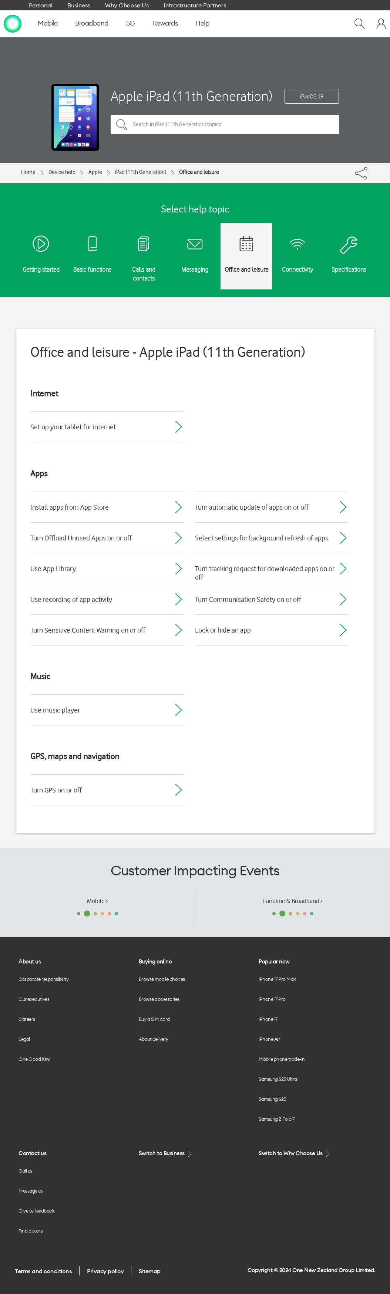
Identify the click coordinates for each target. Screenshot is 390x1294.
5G (130, 23)
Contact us (32, 1153)
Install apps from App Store (69, 507)
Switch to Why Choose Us (295, 1153)
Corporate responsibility (43, 979)
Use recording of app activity (71, 599)
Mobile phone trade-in (282, 1059)
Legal (24, 1039)
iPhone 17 (268, 1019)
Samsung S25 (272, 1099)
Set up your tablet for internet (73, 427)
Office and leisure (199, 172)
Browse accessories (159, 999)
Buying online (155, 961)
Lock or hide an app (223, 630)
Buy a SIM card (154, 1019)
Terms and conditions (43, 1271)
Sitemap (150, 1271)
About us (30, 961)
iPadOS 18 (311, 96)
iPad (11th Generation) (140, 172)
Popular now (274, 961)
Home (28, 172)
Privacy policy (105, 1271)
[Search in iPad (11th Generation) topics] (225, 124)
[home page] (12, 23)
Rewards (165, 23)
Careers (27, 1019)
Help (202, 23)
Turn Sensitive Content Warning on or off (87, 630)
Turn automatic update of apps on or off (252, 507)
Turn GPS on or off (56, 790)
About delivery (153, 1039)
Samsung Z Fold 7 (276, 1119)
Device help (61, 172)
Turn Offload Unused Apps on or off (81, 538)
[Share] (368, 171)
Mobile (47, 23)
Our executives (34, 999)
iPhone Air (269, 1039)
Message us (31, 1191)
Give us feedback (36, 1211)
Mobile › (97, 901)
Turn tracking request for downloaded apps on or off (264, 572)
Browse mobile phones (162, 979)
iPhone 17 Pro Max (277, 979)
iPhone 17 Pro (272, 999)
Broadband (91, 23)
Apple (95, 172)
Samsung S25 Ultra (278, 1079)
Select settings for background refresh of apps (261, 538)
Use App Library (53, 568)
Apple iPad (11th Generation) (191, 96)
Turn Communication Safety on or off (248, 599)
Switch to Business (166, 1153)
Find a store (31, 1231)
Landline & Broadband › (292, 901)
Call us (25, 1171)
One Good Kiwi (34, 1059)
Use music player (55, 710)
